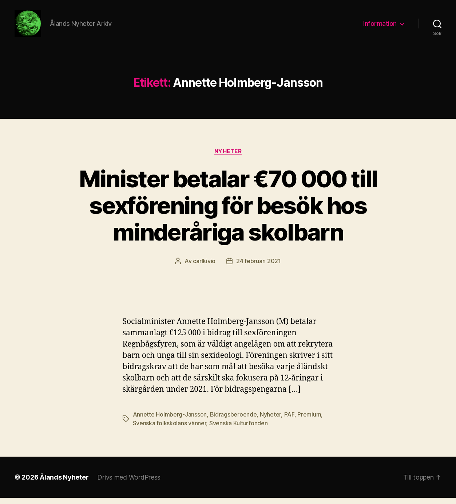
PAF (289, 420)
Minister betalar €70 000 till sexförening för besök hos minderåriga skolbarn (228, 211)
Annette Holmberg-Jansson (170, 420)
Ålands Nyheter (64, 483)
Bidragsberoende (233, 420)
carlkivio (204, 267)
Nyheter (228, 157)
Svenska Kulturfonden (238, 429)
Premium (309, 420)
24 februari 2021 (258, 267)
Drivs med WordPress (128, 483)
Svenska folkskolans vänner (169, 429)
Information (380, 26)
